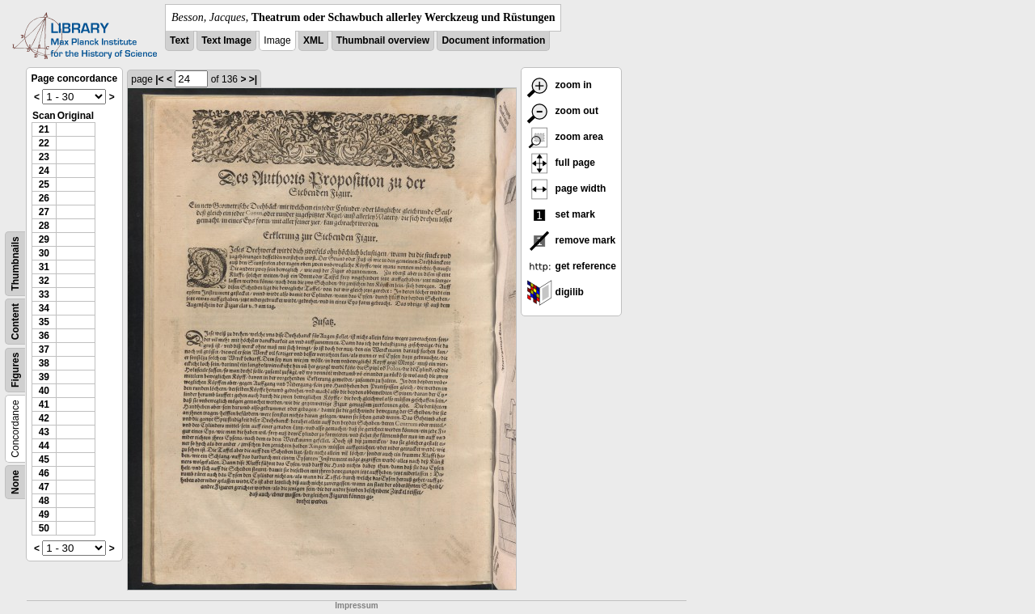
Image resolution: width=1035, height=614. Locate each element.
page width (566, 188)
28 (44, 225)
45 (44, 459)
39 (44, 377)
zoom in (559, 85)
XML (313, 40)
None (15, 482)
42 (44, 418)
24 (44, 170)
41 (44, 404)
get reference (571, 266)
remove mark (570, 240)
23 (44, 157)
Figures (15, 370)
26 (44, 198)
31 (44, 267)
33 (44, 294)
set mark (560, 214)
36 (44, 335)
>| (253, 79)
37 (44, 349)
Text (179, 40)
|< (159, 79)
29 (44, 239)
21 (44, 129)
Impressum (356, 605)
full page (560, 162)
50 (44, 528)
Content (15, 321)
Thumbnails (15, 263)
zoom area (564, 136)
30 (44, 253)
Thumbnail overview (382, 40)
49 (44, 514)
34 (44, 308)
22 (44, 143)
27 (44, 212)
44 (44, 445)
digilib (555, 292)
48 (44, 500)
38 (44, 363)
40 (44, 390)
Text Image (226, 40)
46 (44, 473)
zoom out (562, 110)
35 (44, 322)
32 (44, 280)
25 (44, 184)
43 (44, 432)
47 (44, 487)
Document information (493, 40)
